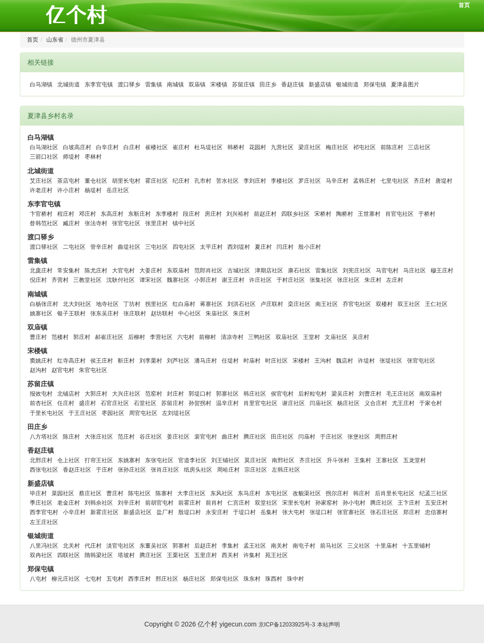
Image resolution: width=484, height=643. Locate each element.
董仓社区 (96, 181)
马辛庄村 (337, 181)
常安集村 (68, 270)
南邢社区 (283, 460)
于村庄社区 (291, 280)
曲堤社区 (129, 247)
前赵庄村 (265, 214)
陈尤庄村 (96, 270)
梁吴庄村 (342, 393)
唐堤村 (443, 181)
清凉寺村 (232, 337)
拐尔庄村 (337, 493)
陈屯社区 (139, 493)
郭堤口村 (200, 393)
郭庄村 (81, 337)
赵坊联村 (162, 313)
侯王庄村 (101, 360)
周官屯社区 (143, 413)
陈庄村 (71, 436)
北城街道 (68, 84)
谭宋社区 (150, 280)
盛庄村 (87, 403)
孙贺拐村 (200, 403)
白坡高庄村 (77, 147)
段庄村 (191, 214)
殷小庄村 (309, 247)
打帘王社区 (99, 460)
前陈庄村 (391, 147)
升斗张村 (338, 460)
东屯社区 (276, 493)
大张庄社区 (99, 436)
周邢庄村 (386, 436)
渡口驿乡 (129, 84)
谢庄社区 (293, 403)
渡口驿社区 (44, 247)
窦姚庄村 (41, 360)
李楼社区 (282, 181)
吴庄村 (360, 337)
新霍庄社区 (104, 512)
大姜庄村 (150, 270)
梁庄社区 (309, 147)
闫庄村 (285, 247)
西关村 (230, 555)
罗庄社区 (309, 181)
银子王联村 (71, 313)
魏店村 (344, 360)
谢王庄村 (233, 280)
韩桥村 (235, 147)
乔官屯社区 (357, 304)
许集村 (251, 555)
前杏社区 (41, 403)
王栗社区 (178, 555)
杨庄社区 (348, 403)
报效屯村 (41, 393)
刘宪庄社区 (357, 270)
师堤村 (71, 156)
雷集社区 (326, 270)
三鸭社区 (259, 337)
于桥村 (426, 214)
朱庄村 (372, 280)
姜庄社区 (178, 436)
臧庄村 (71, 223)
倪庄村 (38, 280)
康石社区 (299, 270)
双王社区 (409, 304)
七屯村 (93, 578)
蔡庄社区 (90, 493)
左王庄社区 (44, 522)
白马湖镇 (41, 84)
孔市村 (202, 181)
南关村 (279, 545)
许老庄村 (41, 190)
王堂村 (311, 337)
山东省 (54, 39)
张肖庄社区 (165, 469)
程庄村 (65, 214)
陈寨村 (164, 493)
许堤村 (366, 360)
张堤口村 (321, 512)
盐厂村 (164, 512)
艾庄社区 (41, 181)
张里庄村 (156, 223)
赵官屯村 (63, 370)
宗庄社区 (255, 469)
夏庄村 (263, 247)
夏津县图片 (405, 84)
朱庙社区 (217, 313)
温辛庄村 (227, 403)
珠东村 (251, 578)
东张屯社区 (159, 460)
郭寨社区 (227, 393)
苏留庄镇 (243, 84)
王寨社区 (387, 460)
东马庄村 (249, 493)
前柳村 (207, 337)
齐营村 (60, 280)
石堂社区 (145, 403)
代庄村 (93, 545)
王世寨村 (369, 214)
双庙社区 (287, 337)
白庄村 (131, 147)
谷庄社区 (150, 436)
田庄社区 (282, 436)
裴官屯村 (205, 436)
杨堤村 (93, 190)
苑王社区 (276, 555)
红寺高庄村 (71, 360)
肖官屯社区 (399, 214)
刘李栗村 (150, 360)
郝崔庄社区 (109, 337)
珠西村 (273, 578)
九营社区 (282, 147)
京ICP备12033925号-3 (287, 624)
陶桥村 (344, 214)
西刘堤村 (238, 247)
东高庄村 (112, 214)
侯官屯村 (282, 393)
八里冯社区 (44, 545)
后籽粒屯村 (312, 393)
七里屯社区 (394, 181)
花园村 (257, 147)
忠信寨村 (436, 512)
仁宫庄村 (238, 502)
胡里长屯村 (126, 181)
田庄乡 (268, 84)
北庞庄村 (41, 270)
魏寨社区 (178, 280)
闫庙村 (306, 436)
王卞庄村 (409, 502)
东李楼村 (167, 214)
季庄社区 (41, 502)
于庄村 (104, 469)
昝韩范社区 (44, 223)
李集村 (230, 545)
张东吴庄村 (104, 313)
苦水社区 (227, 181)
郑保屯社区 (224, 578)
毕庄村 (38, 493)
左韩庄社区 (286, 469)
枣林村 (93, 156)
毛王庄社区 (400, 393)
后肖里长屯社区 (395, 493)
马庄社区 (414, 270)
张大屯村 (293, 512)
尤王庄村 (403, 403)
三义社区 (358, 545)
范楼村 (60, 337)
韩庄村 (361, 493)
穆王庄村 (442, 270)
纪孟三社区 (433, 493)
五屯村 (114, 578)
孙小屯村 (354, 502)
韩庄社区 (254, 393)
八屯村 (38, 578)
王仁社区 (436, 304)
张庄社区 (348, 280)
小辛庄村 (74, 512)
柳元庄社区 (66, 578)
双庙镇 (197, 84)
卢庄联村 (271, 304)
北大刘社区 (77, 304)
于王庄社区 (83, 413)
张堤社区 (391, 360)
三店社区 (419, 147)
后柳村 (136, 337)
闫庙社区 (321, 403)
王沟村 (322, 360)
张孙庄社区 (132, 469)
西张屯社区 (44, 469)
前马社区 (331, 545)
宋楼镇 (218, 84)
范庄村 (126, 436)
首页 (464, 5)
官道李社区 (192, 460)
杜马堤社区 (208, 147)
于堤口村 (244, 512)
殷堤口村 (189, 512)
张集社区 (321, 280)
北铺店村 (68, 393)
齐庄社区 (310, 460)
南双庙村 (430, 393)
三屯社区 (156, 247)
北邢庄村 (41, 460)
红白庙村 (184, 304)
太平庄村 (211, 247)
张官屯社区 (126, 223)
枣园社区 (113, 413)
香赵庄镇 (292, 84)
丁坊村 (131, 304)
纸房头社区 (198, 469)
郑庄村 (411, 512)
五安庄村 (436, 502)
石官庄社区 (115, 403)
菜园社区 (63, 493)
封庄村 (175, 393)
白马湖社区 (44, 147)
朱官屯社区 (93, 370)
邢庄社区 (167, 578)
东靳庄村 (139, 214)
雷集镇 (153, 84)
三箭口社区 (44, 156)
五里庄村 (205, 555)
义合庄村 (375, 403)
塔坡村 (126, 555)
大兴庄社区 (126, 393)
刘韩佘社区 (99, 502)
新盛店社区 (137, 512)
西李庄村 (139, 578)
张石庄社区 (384, 512)
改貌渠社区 (307, 493)
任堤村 (230, 360)
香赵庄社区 (77, 469)
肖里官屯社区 (260, 403)
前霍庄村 (189, 502)
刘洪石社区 (241, 304)
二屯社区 (74, 247)
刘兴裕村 (237, 214)
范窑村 (153, 393)
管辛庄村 (101, 247)
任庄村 (65, 403)
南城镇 (175, 84)
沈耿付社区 (120, 280)
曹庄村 (38, 337)
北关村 (71, 545)
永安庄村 (217, 512)
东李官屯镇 (99, 84)
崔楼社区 (156, 147)
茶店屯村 (68, 181)
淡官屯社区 (120, 545)
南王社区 (326, 304)
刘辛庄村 (129, 502)
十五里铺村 (416, 545)
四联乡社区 (295, 214)
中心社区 (189, 313)
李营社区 (161, 337)
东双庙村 (178, 270)
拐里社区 (156, 304)
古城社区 (238, 270)
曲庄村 (230, 436)
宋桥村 (322, 214)
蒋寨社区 (211, 304)
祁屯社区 (364, 147)
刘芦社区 (178, 360)
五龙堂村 (414, 460)
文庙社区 (336, 337)
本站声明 (328, 624)
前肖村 (214, 502)
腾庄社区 (254, 436)
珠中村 (295, 578)
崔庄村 (181, 147)
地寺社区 (107, 304)
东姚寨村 (129, 460)
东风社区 (221, 493)
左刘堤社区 (176, 413)
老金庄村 (68, 502)
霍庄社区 (156, 181)
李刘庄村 (254, 181)
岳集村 (268, 512)
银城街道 (347, 84)
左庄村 (394, 280)
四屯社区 (184, 247)
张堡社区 (358, 436)
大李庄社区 (191, 493)
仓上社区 (68, 460)
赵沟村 (38, 370)
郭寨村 (181, 545)
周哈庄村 (228, 469)
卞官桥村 (41, 214)
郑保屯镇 (374, 84)
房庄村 (213, 214)
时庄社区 (276, 360)
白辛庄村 (107, 147)
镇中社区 (184, 223)
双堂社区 (266, 502)
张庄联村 (134, 313)
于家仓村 (430, 403)
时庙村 (251, 360)
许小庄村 (68, 190)
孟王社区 (254, 545)
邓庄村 (87, 214)
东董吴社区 (153, 545)
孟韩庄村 (364, 181)
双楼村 (384, 304)
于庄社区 (331, 436)
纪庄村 (181, 181)
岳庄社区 (117, 190)
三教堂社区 (87, 280)
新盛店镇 (320, 84)
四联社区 (68, 555)
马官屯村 (387, 270)
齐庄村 (422, 181)
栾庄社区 (299, 304)
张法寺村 (96, 223)
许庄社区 (260, 280)
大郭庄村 (96, 393)
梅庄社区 (337, 147)
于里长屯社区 (47, 413)
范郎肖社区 (208, 270)
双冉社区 (41, 555)
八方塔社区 (44, 436)
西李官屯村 (44, 512)
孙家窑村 (326, 502)
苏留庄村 (172, 403)
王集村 (362, 460)
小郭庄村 (205, 280)
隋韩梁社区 (99, 555)
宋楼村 (301, 360)
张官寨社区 (351, 512)
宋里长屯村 (296, 502)
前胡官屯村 (159, 502)
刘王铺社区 (225, 460)
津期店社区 (269, 270)
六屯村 (185, 337)
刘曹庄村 (370, 393)
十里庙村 (386, 545)
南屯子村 (304, 545)
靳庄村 (126, 360)
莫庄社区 (255, 460)
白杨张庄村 (44, 304)
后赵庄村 (205, 545)
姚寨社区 (41, 313)
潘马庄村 (205, 360)
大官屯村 (123, 270)
